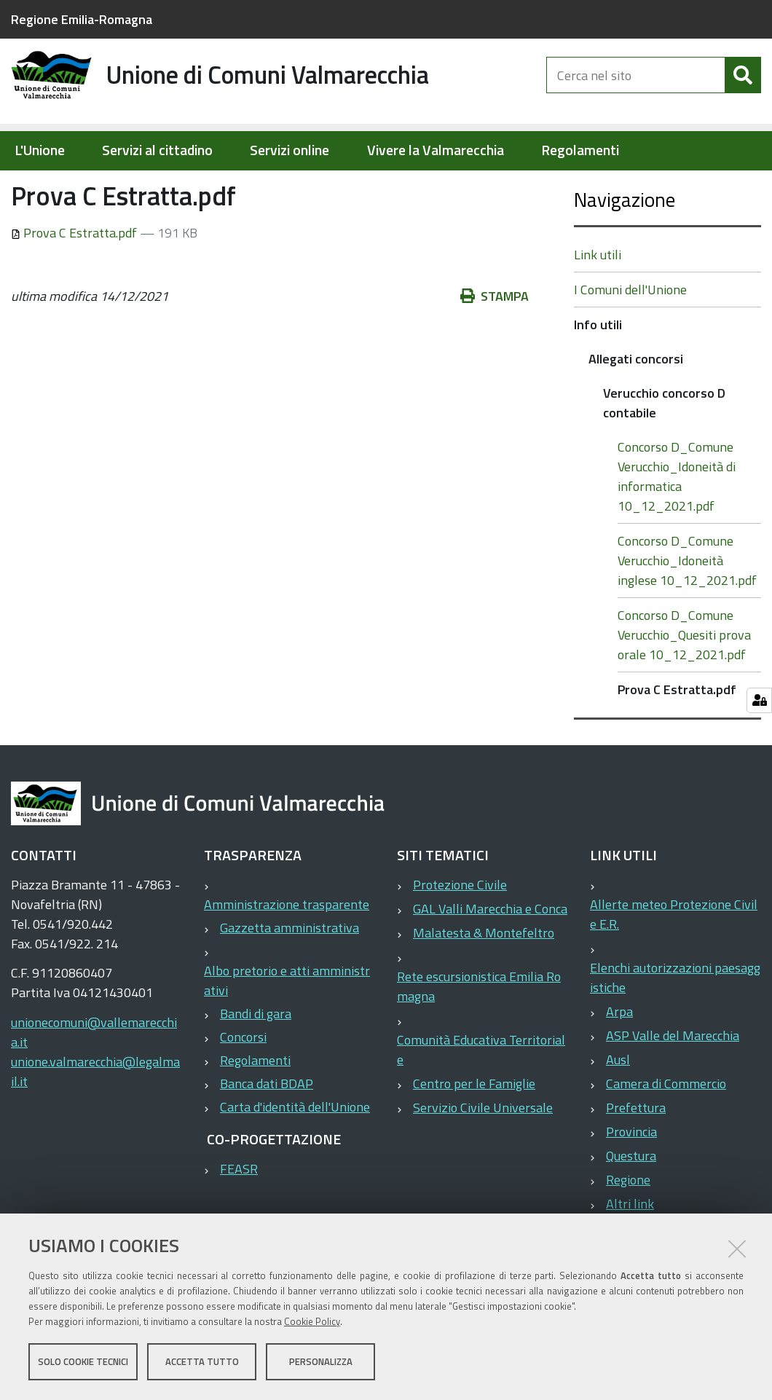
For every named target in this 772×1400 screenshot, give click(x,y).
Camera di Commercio (666, 1130)
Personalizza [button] (320, 1362)
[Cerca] (743, 86)
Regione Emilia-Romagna (81, 19)
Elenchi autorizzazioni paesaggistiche (675, 1024)
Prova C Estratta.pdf (75, 279)
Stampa (494, 343)
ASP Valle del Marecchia (672, 1082)
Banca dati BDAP (266, 1130)
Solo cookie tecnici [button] (83, 1362)
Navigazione (624, 246)
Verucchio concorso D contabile (435, 186)
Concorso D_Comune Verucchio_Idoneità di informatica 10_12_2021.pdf (677, 523)
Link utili (597, 301)
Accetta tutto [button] (202, 1362)
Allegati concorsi (293, 186)
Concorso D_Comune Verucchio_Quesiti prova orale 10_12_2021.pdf (684, 681)
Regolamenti (580, 150)
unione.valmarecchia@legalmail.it (95, 1118)
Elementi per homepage (103, 186)
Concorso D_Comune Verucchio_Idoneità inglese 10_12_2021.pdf (687, 607)
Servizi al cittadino (157, 150)
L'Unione (40, 150)
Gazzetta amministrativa (289, 974)
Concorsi (243, 1083)
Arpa (619, 1058)
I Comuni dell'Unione (630, 336)
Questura (631, 1202)
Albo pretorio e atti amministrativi (287, 1027)
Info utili (212, 186)
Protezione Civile (460, 931)
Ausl (618, 1106)
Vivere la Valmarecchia (435, 150)
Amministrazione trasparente (286, 951)
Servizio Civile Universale (483, 1154)
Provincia (631, 1178)
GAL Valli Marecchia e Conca (490, 955)
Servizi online (289, 150)
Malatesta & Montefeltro (483, 979)
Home (20, 187)
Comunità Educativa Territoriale (481, 1096)
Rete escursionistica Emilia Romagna (479, 1033)
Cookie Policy (312, 1322)
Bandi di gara (255, 1060)
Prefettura (636, 1154)
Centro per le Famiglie (474, 1130)
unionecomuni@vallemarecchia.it (94, 1078)
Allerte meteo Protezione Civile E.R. (673, 960)
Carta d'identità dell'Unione (295, 1153)
